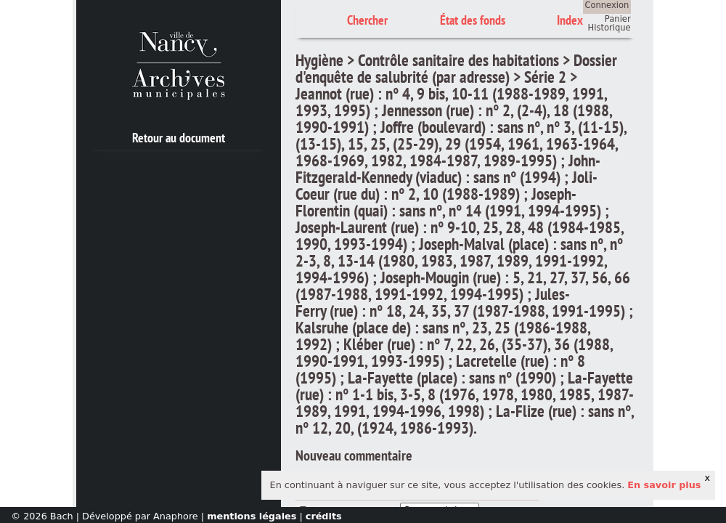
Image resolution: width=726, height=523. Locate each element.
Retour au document (178, 137)
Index (570, 20)
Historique (609, 28)
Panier (618, 19)
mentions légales (251, 516)
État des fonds (472, 20)
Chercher (367, 20)
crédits (324, 516)
